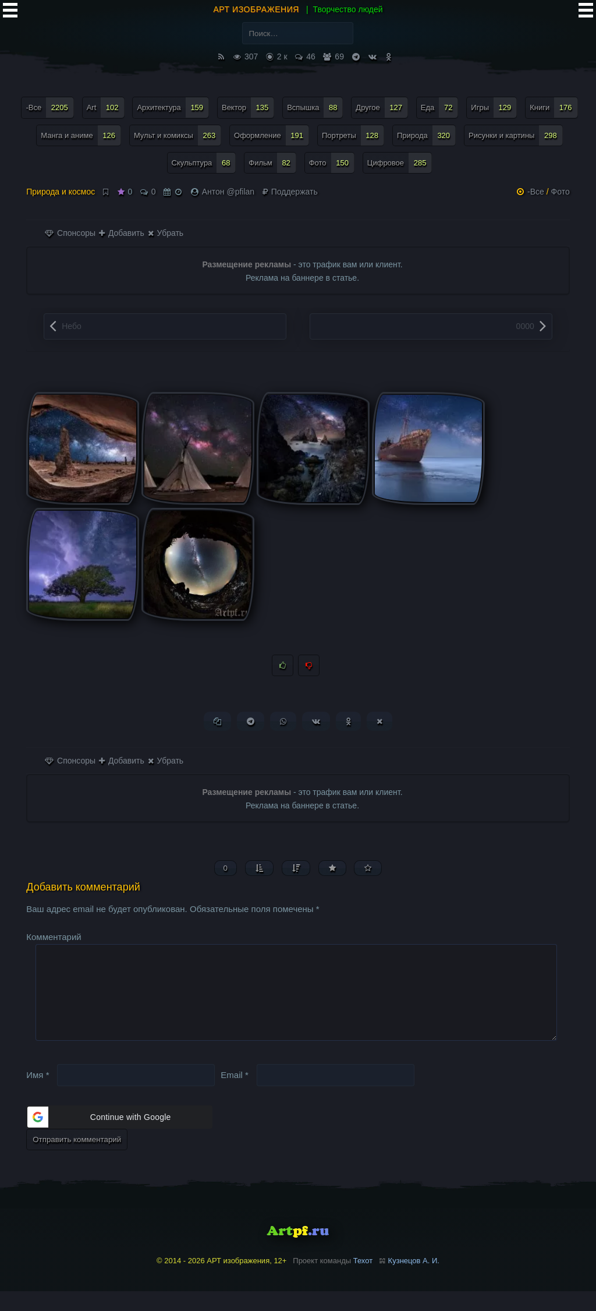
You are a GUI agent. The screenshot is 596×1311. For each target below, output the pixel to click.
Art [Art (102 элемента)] (106, 107)
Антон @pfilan (228, 191)
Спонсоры (70, 233)
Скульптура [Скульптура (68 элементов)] (204, 163)
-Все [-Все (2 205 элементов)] (49, 107)
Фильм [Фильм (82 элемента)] (272, 163)
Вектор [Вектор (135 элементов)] (248, 107)
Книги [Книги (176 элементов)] (553, 107)
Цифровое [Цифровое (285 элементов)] (399, 163)
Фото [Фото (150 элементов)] (331, 163)
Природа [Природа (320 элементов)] (426, 135)
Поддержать (290, 191)
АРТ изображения (256, 9)
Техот (362, 1281)
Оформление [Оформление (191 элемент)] (271, 135)
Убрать (165, 233)
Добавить (121, 233)
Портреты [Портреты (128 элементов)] (353, 135)
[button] (119, 1137)
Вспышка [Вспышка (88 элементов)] (315, 107)
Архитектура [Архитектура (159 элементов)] (173, 107)
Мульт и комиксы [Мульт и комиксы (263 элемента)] (177, 135)
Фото (560, 191)
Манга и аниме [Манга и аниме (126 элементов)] (81, 135)
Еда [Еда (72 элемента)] (440, 107)
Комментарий (53, 938)
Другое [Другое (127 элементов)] (382, 107)
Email (235, 1095)
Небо (71, 326)
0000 (525, 326)
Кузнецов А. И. (413, 1281)
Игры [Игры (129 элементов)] (494, 107)
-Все (535, 191)
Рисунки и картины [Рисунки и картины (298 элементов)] (516, 135)
